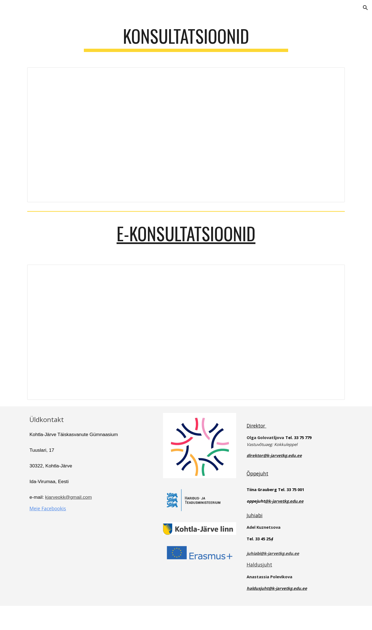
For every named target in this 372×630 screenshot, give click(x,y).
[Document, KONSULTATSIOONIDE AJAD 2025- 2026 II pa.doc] (186, 134)
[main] (186, 38)
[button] (365, 7)
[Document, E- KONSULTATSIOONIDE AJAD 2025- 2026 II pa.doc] (186, 332)
